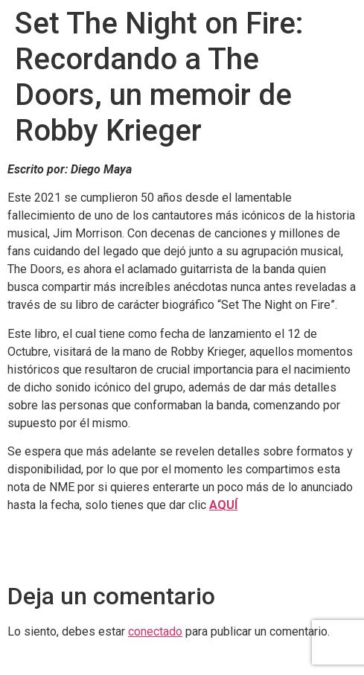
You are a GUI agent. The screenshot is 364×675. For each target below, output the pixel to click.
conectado (155, 631)
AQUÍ (223, 505)
